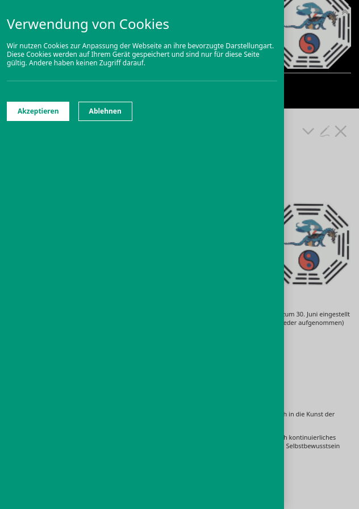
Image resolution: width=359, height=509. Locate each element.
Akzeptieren (38, 111)
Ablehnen (105, 111)
